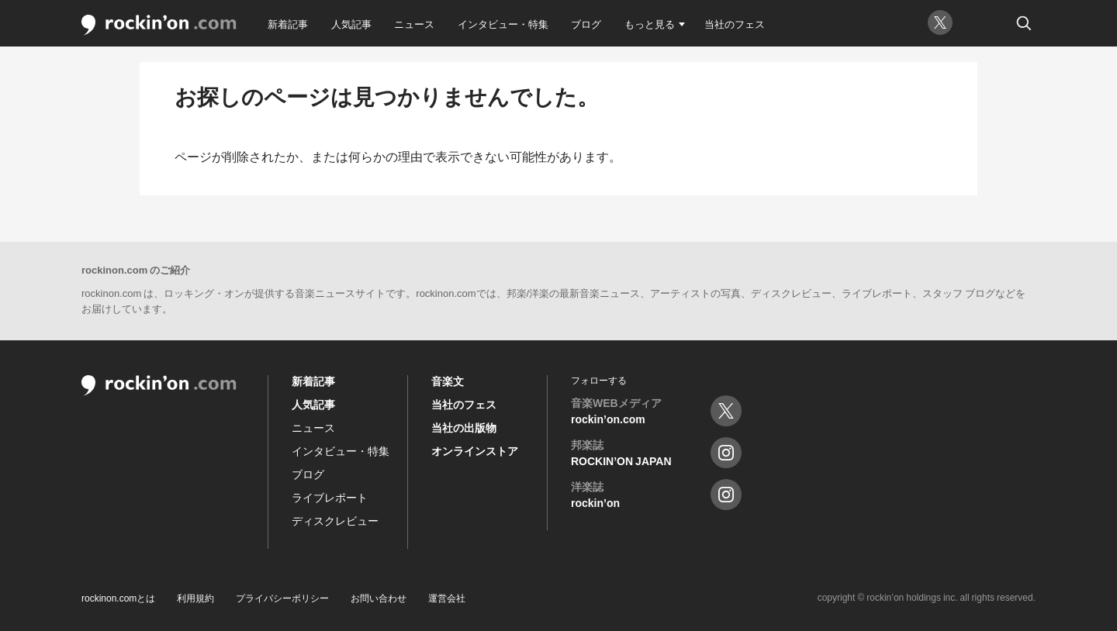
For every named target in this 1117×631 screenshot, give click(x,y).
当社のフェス (734, 23)
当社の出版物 (463, 427)
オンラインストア (474, 450)
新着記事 (288, 23)
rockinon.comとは (118, 598)
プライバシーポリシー (282, 598)
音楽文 (447, 380)
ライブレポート (330, 497)
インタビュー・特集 (503, 23)
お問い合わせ (378, 598)
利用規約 (195, 598)
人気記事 (351, 23)
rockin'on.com (159, 25)
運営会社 (446, 598)
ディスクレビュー (335, 520)
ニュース (414, 23)
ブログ (586, 23)
